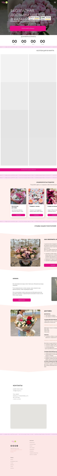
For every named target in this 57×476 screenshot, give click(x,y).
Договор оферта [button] (13, 450)
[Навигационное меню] (55, 2)
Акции (12, 466)
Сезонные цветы (33, 444)
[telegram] (17, 446)
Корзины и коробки (33, 454)
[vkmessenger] (13, 446)
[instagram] (11, 446)
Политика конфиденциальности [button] (16, 449)
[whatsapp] (15, 446)
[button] (28, 28)
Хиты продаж (32, 447)
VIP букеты (32, 451)
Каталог (12, 459)
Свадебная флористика (34, 452)
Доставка (12, 464)
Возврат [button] (12, 451)
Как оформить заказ (14, 461)
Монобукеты (32, 449)
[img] (34, 18)
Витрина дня (32, 442)
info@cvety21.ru (17, 390)
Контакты (12, 468)
